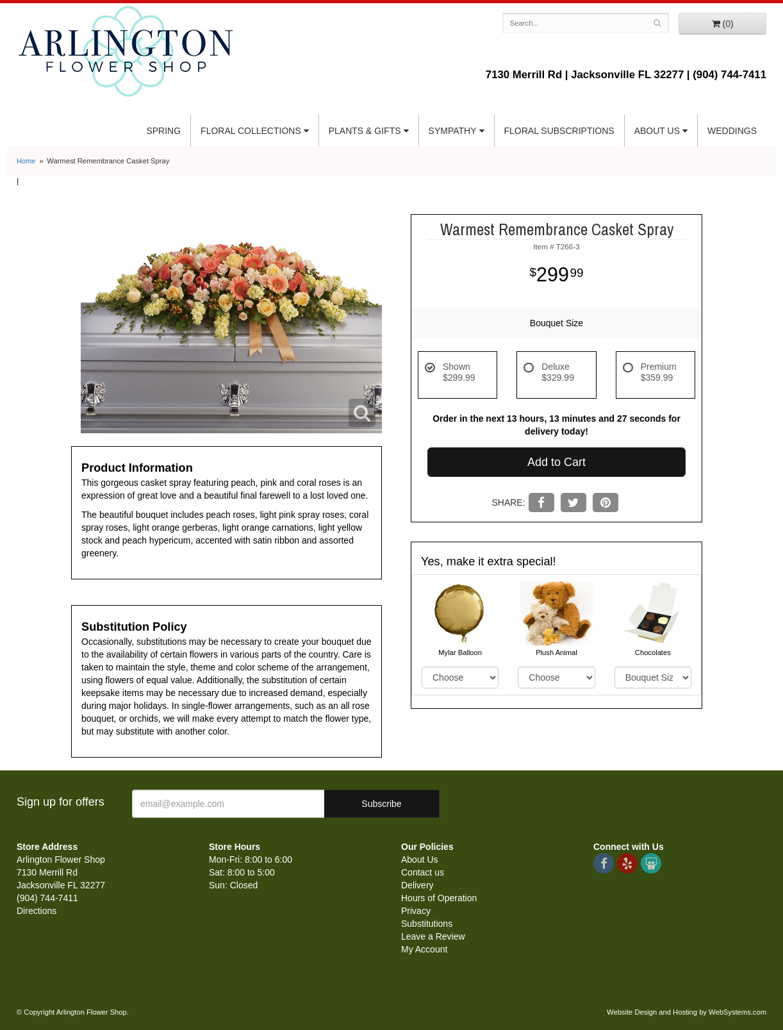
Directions (36, 911)
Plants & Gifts (365, 131)
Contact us (422, 872)
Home (26, 161)
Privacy (416, 911)
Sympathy (453, 131)
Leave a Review (433, 936)
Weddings (732, 131)
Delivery (417, 885)
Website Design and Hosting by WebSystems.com (686, 1012)
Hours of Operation (439, 898)
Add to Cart (556, 462)
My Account (424, 949)
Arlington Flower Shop (126, 51)
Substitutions (426, 923)
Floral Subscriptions (559, 131)
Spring (163, 131)
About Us (657, 131)
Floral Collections (251, 131)
